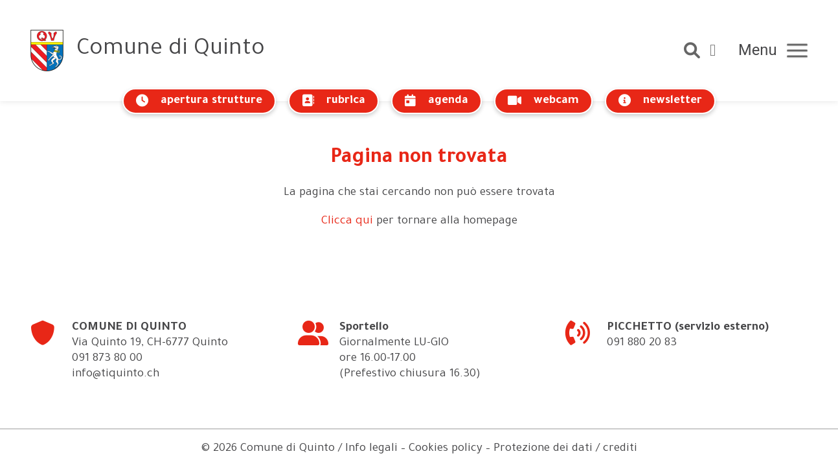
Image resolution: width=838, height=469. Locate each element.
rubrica (333, 101)
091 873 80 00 (107, 359)
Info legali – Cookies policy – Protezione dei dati (469, 449)
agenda (436, 101)
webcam (543, 101)
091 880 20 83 (642, 343)
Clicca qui (347, 222)
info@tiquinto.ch (115, 375)
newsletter (660, 101)
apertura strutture (199, 101)
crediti (620, 449)
